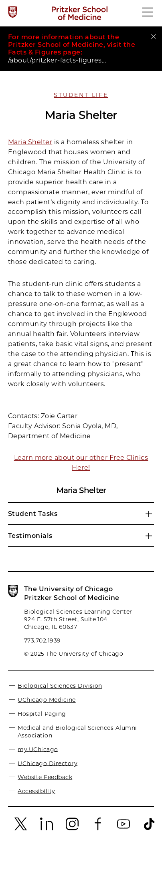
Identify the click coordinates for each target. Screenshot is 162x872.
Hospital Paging (42, 713)
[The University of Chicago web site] (12, 12)
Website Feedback (45, 777)
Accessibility (36, 791)
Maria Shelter (30, 142)
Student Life (81, 95)
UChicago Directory (47, 763)
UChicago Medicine (46, 699)
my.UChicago (38, 749)
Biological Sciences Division (60, 685)
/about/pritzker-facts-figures (57, 60)
